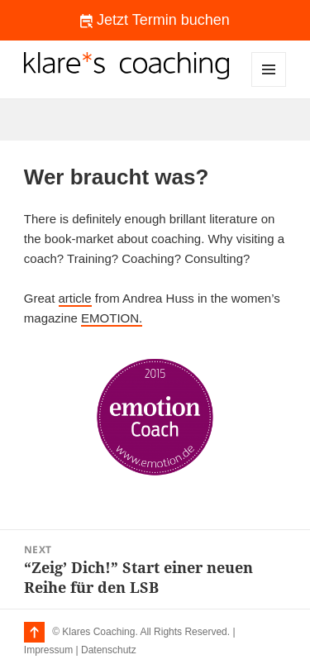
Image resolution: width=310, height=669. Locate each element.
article (75, 298)
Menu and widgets (269, 86)
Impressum (48, 650)
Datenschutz (108, 650)
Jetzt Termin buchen (155, 20)
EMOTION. (111, 318)
